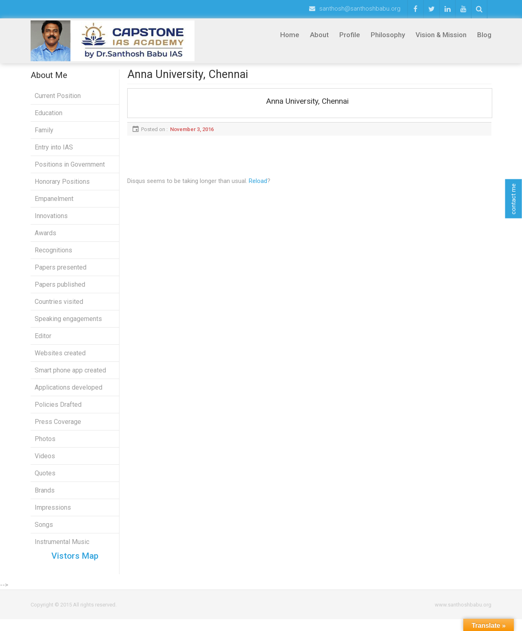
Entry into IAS (54, 153)
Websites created (60, 359)
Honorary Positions (62, 188)
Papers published (60, 290)
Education (48, 119)
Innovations (51, 222)
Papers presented (60, 273)
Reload (258, 187)
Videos (45, 462)
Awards (45, 239)
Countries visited (59, 308)
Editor (43, 342)
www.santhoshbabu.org (463, 616)
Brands (45, 496)
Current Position (58, 102)
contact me (513, 198)
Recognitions (53, 256)
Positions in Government (70, 170)
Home (289, 35)
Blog (484, 35)
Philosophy (388, 35)
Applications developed (68, 393)
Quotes (45, 479)
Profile (349, 35)
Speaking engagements (68, 325)
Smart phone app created (70, 376)
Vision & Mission (441, 35)
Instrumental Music (62, 548)
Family (44, 136)
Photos (45, 445)
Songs (44, 531)
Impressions (53, 513)
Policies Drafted (58, 411)
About (319, 35)
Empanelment (54, 205)
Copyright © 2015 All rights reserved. (74, 616)
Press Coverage (58, 428)
